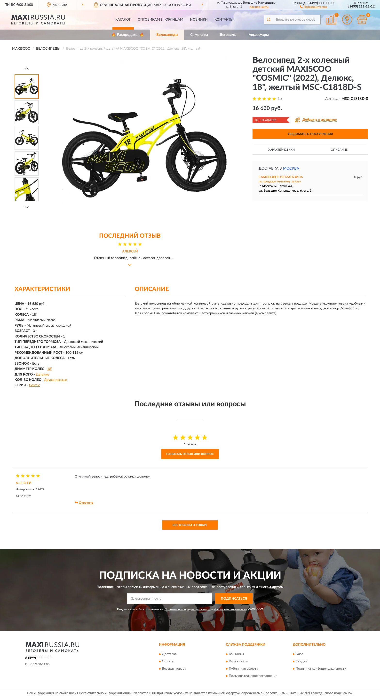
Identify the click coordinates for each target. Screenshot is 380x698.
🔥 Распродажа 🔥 (127, 35)
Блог (299, 654)
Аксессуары (259, 35)
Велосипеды (167, 35)
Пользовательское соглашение (253, 676)
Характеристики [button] (281, 149)
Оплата (168, 661)
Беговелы (228, 35)
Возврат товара (174, 668)
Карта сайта (238, 661)
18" (49, 369)
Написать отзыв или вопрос (190, 454)
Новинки (199, 19)
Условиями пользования (230, 609)
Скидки (301, 661)
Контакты (223, 19)
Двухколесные (55, 380)
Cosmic (34, 385)
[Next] (27, 207)
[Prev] (27, 68)
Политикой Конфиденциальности (188, 609)
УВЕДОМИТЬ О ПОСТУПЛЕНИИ (310, 134)
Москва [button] (291, 168)
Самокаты (199, 35)
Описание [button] (339, 149)
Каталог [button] (123, 19)
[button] (313, 6)
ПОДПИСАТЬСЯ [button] (234, 598)
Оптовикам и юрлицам (160, 19)
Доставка (169, 654)
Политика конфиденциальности (321, 668)
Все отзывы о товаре (190, 525)
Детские (42, 374)
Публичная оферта (243, 668)
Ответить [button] (84, 502)
